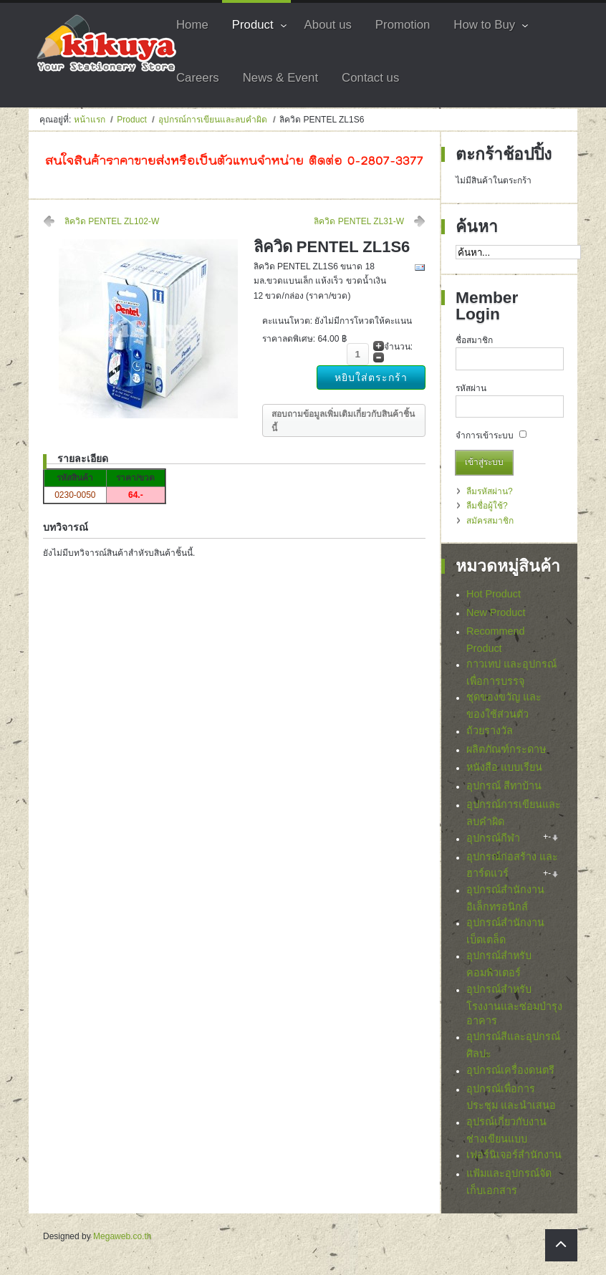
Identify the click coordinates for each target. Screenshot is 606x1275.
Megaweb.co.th (122, 1241)
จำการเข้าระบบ (485, 435)
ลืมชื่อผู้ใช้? (487, 506)
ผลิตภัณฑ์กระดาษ (506, 749)
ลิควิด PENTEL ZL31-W (359, 221)
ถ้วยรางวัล (489, 730)
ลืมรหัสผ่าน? (489, 491)
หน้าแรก (89, 120)
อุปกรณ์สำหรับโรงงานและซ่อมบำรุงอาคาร (514, 1008)
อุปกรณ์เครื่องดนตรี (510, 1073)
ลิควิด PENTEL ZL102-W (111, 221)
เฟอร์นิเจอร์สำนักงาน (514, 1159)
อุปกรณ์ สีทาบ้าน (504, 786)
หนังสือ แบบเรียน (504, 767)
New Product (495, 612)
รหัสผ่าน (471, 388)
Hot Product (493, 594)
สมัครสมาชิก (490, 521)
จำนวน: (398, 347)
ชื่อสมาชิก (474, 340)
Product (131, 120)
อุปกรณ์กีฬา (493, 838)
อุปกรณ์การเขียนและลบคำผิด (213, 120)
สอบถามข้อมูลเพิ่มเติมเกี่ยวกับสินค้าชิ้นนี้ (343, 421)
